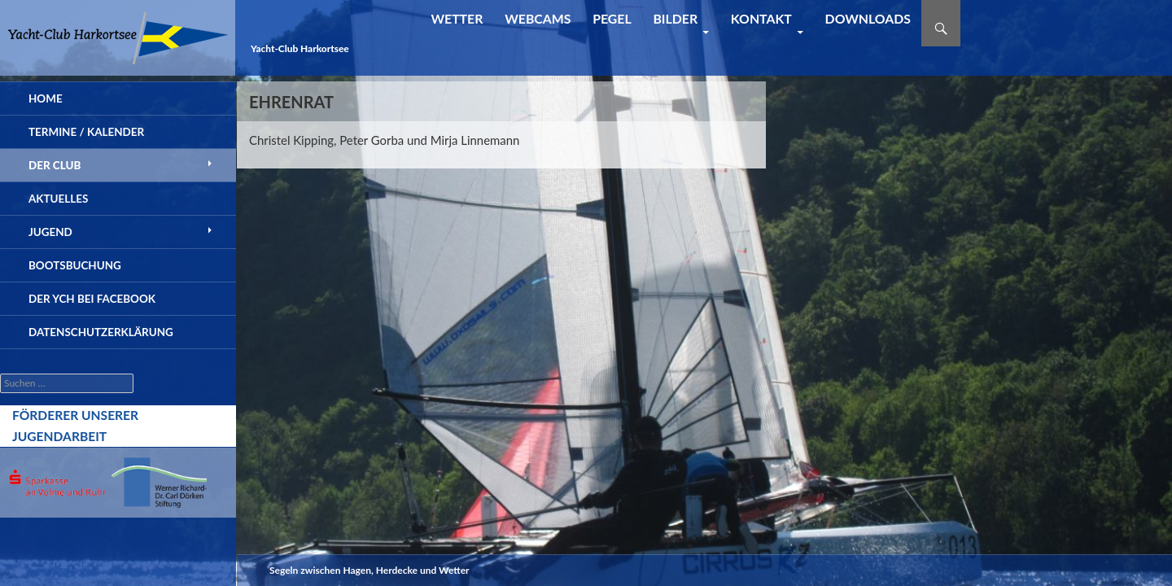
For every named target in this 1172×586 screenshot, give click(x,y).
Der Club (54, 165)
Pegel (612, 18)
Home (45, 98)
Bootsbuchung (74, 265)
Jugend (50, 231)
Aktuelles (58, 198)
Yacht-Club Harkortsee (300, 48)
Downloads (868, 18)
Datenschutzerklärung (100, 332)
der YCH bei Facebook (91, 298)
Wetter (457, 18)
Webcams (538, 18)
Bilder (675, 18)
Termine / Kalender (86, 131)
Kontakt (761, 18)
